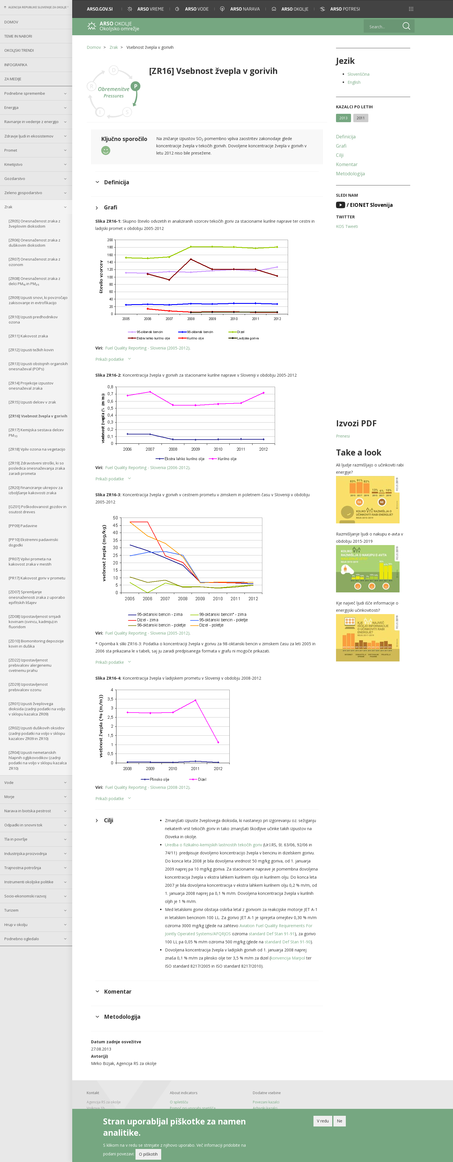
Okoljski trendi (19, 50)
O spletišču (179, 1102)
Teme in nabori (18, 36)
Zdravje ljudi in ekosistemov (28, 136)
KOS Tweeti (347, 226)
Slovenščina (359, 74)
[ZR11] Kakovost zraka (28, 336)
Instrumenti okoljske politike (28, 881)
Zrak (8, 206)
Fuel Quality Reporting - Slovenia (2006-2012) (147, 467)
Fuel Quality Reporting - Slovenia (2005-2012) (147, 348)
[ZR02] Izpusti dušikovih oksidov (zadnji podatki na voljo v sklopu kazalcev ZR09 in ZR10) (37, 733)
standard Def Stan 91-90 (288, 942)
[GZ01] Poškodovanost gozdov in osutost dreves (37, 509)
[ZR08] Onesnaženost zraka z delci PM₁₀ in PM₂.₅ (34, 281)
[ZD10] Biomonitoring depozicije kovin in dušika (36, 643)
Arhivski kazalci (265, 1108)
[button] (411, 9)
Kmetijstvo (13, 164)
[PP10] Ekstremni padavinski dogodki (33, 542)
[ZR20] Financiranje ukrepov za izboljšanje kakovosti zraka (36, 490)
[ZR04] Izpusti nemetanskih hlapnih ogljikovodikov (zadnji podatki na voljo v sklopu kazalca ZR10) (38, 760)
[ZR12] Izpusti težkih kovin (31, 349)
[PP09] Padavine (23, 525)
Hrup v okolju (15, 924)
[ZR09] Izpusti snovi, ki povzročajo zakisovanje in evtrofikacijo (38, 300)
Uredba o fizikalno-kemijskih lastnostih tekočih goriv (213, 844)
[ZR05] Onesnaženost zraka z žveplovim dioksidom (34, 223)
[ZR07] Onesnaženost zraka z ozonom (34, 261)
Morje (9, 796)
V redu (323, 1121)
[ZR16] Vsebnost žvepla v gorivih (38, 416)
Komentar (347, 164)
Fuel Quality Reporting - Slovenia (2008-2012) (147, 787)
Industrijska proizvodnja (25, 853)
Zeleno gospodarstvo (23, 192)
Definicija (346, 136)
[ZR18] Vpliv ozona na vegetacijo (37, 449)
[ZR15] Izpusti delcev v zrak (32, 402)
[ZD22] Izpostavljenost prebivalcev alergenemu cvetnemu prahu (30, 665)
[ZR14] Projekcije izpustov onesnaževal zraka (31, 385)
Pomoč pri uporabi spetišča (193, 1108)
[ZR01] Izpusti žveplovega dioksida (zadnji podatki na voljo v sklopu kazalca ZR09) (37, 709)
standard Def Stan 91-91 (272, 933)
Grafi (341, 146)
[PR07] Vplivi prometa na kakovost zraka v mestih (30, 561)
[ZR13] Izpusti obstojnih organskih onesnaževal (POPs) (38, 366)
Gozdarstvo (14, 178)
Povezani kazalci (266, 1102)
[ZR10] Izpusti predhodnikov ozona (33, 319)
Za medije (12, 78)
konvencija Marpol (288, 958)
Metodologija (350, 173)
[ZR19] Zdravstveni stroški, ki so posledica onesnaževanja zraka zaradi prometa (37, 468)
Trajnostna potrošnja (22, 867)
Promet (10, 150)
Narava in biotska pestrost (27, 810)
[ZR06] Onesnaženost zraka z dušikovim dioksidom (34, 242)
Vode (9, 782)
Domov (11, 22)
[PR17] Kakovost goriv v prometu (37, 578)
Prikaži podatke (109, 359)
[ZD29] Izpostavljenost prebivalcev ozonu (28, 687)
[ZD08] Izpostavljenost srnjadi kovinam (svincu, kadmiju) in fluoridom (35, 621)
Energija (11, 107)
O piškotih (148, 1155)
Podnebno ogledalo (21, 938)
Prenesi (343, 436)
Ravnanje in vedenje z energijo (31, 121)
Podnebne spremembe (24, 93)
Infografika (15, 64)
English (354, 82)
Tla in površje (15, 839)
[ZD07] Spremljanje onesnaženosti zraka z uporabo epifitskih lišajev (37, 597)
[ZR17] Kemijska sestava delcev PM (36, 432)
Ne (339, 1121)
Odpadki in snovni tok (23, 825)
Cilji (340, 155)
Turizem (11, 910)
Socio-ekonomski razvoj (25, 896)
